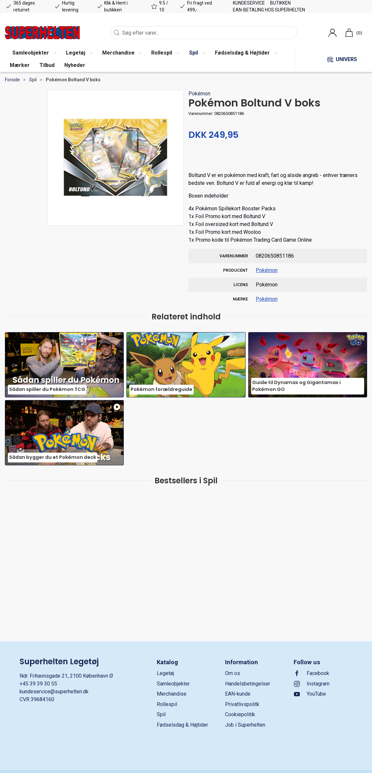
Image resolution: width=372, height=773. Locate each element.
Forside (12, 79)
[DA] (42, 32)
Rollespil (167, 704)
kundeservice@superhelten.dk (54, 691)
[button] (34, 53)
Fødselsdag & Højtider (182, 725)
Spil (33, 79)
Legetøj (165, 673)
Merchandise (171, 694)
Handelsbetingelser (247, 684)
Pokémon (199, 93)
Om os (232, 673)
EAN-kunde (238, 694)
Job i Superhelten (245, 725)
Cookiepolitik (240, 714)
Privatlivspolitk (242, 704)
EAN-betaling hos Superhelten (269, 9)
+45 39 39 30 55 (38, 684)
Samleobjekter (173, 684)
